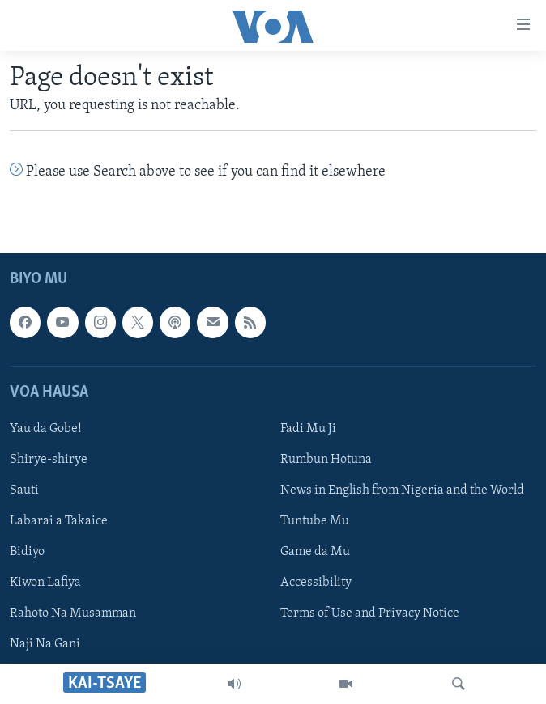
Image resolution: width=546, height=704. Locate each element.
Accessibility (316, 583)
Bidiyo (27, 552)
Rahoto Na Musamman (73, 614)
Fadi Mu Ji (308, 428)
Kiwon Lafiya (45, 583)
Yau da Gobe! (46, 428)
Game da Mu (315, 552)
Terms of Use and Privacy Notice (369, 614)
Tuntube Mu (314, 521)
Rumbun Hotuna (326, 459)
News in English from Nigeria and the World (402, 491)
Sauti (24, 491)
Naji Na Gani (45, 644)
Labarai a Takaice (59, 521)
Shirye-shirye (48, 459)
